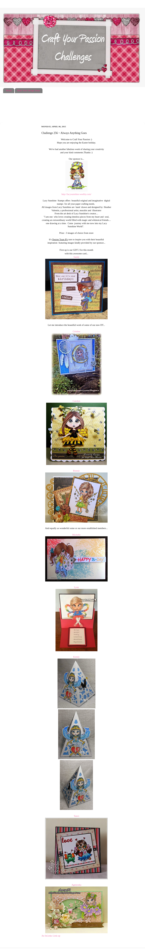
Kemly (76, 657)
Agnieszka (76, 885)
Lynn (76, 587)
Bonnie (76, 471)
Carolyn (76, 401)
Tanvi (76, 816)
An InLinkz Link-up (50, 935)
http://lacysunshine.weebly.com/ (76, 194)
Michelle (76, 535)
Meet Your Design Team (28, 90)
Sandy (76, 257)
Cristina (76, 331)
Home (9, 90)
